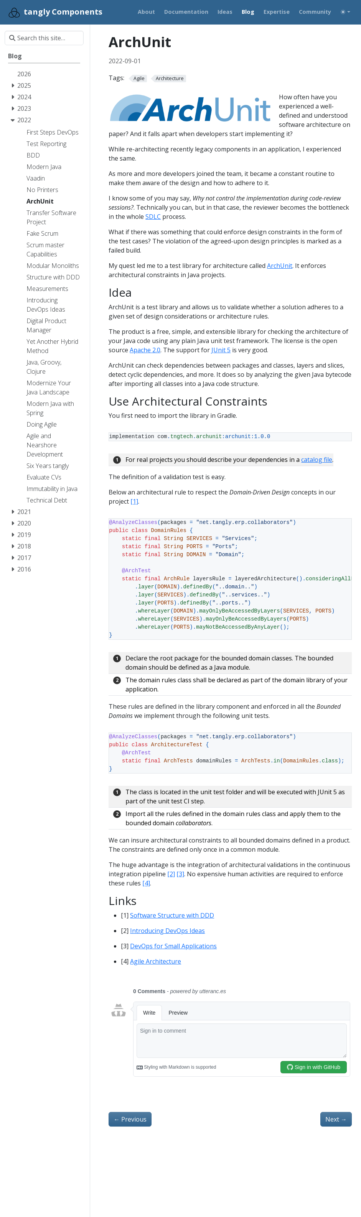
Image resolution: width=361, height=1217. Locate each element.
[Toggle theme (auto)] (345, 12)
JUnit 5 (221, 350)
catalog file (316, 459)
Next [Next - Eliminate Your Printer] (336, 1119)
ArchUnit (279, 265)
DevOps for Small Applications (173, 946)
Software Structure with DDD (172, 915)
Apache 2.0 (145, 350)
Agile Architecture (155, 961)
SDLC (153, 216)
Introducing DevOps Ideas (167, 930)
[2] (171, 874)
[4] (146, 883)
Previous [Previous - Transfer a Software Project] (130, 1119)
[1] (134, 501)
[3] (180, 874)
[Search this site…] (44, 38)
